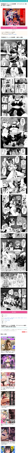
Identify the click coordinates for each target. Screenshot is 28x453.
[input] (14, 445)
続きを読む (14, 312)
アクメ (9, 318)
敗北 (12, 318)
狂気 (6, 318)
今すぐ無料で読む (14, 27)
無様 (10, 318)
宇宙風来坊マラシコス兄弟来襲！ (12, 34)
